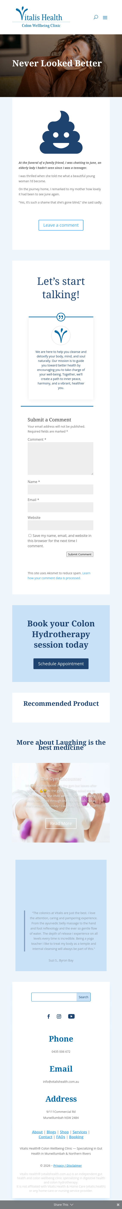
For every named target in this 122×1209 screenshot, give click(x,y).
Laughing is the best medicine (72, 745)
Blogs (51, 1131)
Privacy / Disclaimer (67, 1165)
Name (34, 481)
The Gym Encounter (61, 779)
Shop (64, 1131)
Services (80, 1131)
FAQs (60, 1136)
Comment (37, 439)
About (37, 1131)
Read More (61, 823)
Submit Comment (80, 554)
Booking (76, 1136)
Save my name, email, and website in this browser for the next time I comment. (59, 540)
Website (34, 517)
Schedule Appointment (61, 664)
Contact (45, 1136)
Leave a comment (61, 225)
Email (33, 499)
